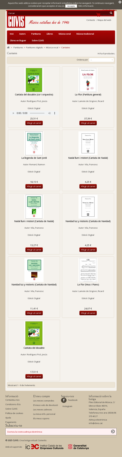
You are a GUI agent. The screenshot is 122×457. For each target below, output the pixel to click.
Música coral (65, 33)
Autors (22, 33)
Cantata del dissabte (34, 347)
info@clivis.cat (95, 424)
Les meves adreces (42, 409)
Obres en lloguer (18, 40)
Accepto (71, 6)
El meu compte (41, 396)
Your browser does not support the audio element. (34, 113)
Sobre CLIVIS (38, 40)
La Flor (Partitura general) (88, 94)
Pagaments (10, 422)
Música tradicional (85, 33)
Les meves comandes (43, 400)
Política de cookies (14, 414)
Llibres (50, 33)
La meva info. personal (44, 414)
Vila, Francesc (91, 164)
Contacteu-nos (12, 400)
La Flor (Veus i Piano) (88, 284)
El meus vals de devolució (45, 405)
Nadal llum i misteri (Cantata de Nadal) (88, 157)
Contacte (90, 20)
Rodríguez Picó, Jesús (37, 101)
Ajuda (8, 418)
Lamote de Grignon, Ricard (91, 101)
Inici (12, 33)
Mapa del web (104, 20)
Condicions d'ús (13, 405)
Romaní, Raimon (37, 164)
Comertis (42, 445)
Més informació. (86, 5)
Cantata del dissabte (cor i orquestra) (34, 94)
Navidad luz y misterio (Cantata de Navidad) (88, 221)
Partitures (36, 33)
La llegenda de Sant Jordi (34, 157)
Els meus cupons (41, 418)
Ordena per (82, 59)
